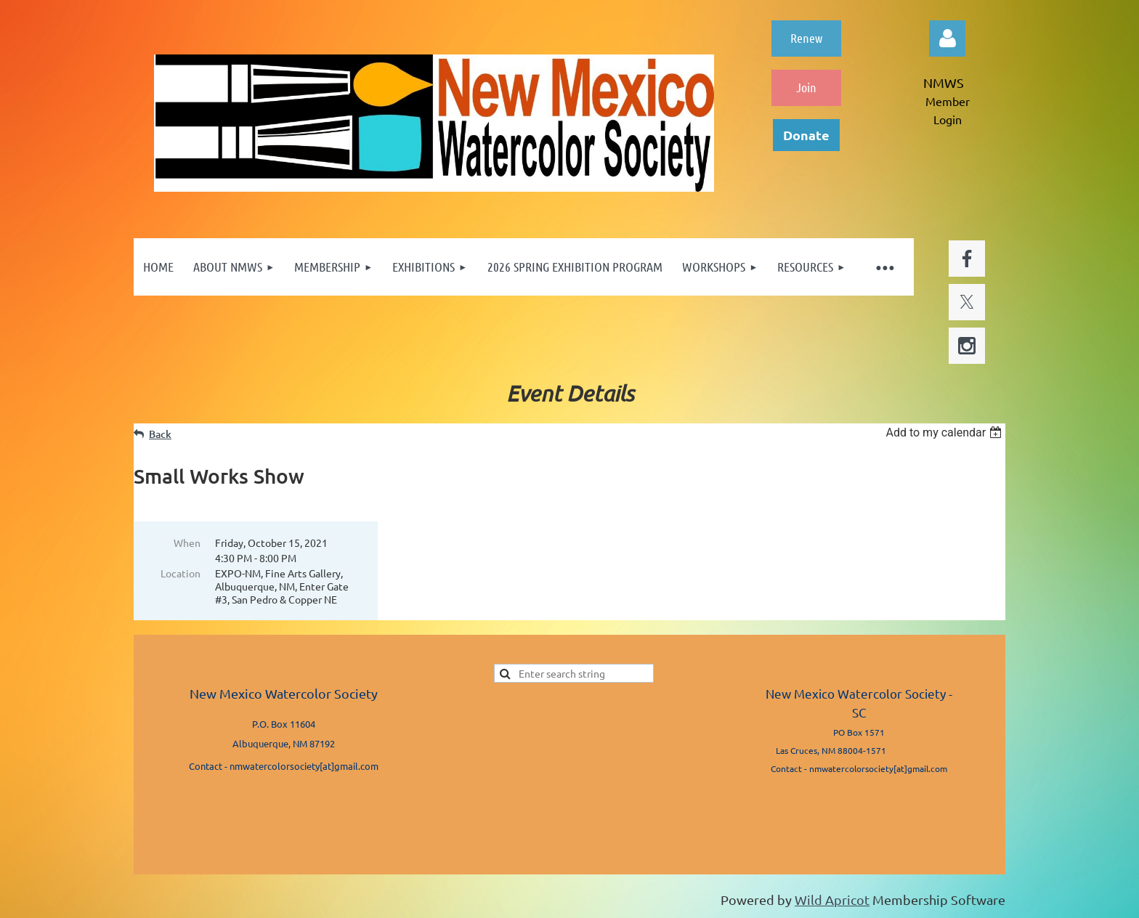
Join (806, 87)
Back (160, 434)
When (187, 542)
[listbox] (945, 432)
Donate (806, 134)
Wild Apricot (832, 899)
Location (180, 573)
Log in (947, 38)
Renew (806, 38)
